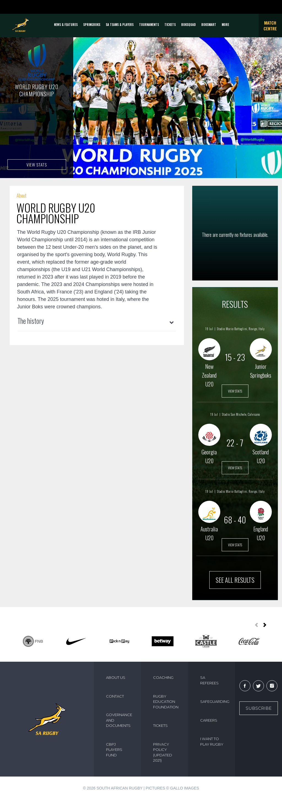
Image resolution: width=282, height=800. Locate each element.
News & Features (66, 24)
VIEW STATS (36, 164)
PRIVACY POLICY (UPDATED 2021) (162, 752)
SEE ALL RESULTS (235, 580)
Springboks (91, 24)
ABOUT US (115, 677)
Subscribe (259, 708)
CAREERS (208, 720)
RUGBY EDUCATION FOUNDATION (165, 701)
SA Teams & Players (120, 24)
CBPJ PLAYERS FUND (114, 749)
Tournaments (149, 24)
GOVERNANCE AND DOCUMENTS (119, 720)
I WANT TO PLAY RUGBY (211, 741)
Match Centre (270, 25)
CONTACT (115, 696)
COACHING (163, 677)
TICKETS (170, 24)
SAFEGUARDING (214, 701)
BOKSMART (208, 24)
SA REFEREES (209, 680)
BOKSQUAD (188, 24)
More (225, 24)
